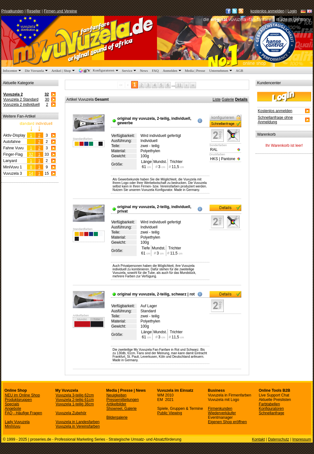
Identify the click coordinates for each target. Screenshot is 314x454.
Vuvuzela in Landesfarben (77, 422)
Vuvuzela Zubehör (71, 413)
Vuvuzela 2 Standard (20, 99)
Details (241, 99)
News (144, 70)
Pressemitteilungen (122, 399)
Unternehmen (221, 70)
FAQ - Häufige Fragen (23, 413)
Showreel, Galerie (121, 408)
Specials (12, 404)
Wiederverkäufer (222, 413)
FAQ (155, 70)
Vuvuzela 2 (13, 94)
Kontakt (258, 439)
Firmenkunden (220, 408)
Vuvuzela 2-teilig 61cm (75, 399)
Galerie (228, 99)
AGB (239, 70)
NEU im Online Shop (22, 395)
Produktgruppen (18, 399)
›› (193, 85)
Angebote (13, 408)
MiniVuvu (12, 426)
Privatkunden (12, 11)
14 (31, 173)
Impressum (301, 439)
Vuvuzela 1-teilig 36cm (75, 404)
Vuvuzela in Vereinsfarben (78, 426)
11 (179, 85)
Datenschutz (278, 439)
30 (47, 99)
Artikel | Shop (63, 70)
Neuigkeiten (116, 395)
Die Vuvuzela (37, 70)
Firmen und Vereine (60, 11)
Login (292, 11)
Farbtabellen (269, 404)
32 (46, 94)
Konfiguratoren (98, 70)
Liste (217, 99)
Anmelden (172, 70)
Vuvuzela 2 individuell (21, 104)
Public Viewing (169, 413)
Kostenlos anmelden (275, 111)
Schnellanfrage (271, 413)
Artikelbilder (116, 404)
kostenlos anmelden (267, 11)
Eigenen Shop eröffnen (227, 422)
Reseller (34, 11)
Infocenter (12, 70)
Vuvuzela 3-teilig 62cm (75, 395)
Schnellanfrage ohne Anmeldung (275, 119)
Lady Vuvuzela (17, 422)
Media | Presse (195, 70)
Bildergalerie (117, 417)
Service (129, 70)
